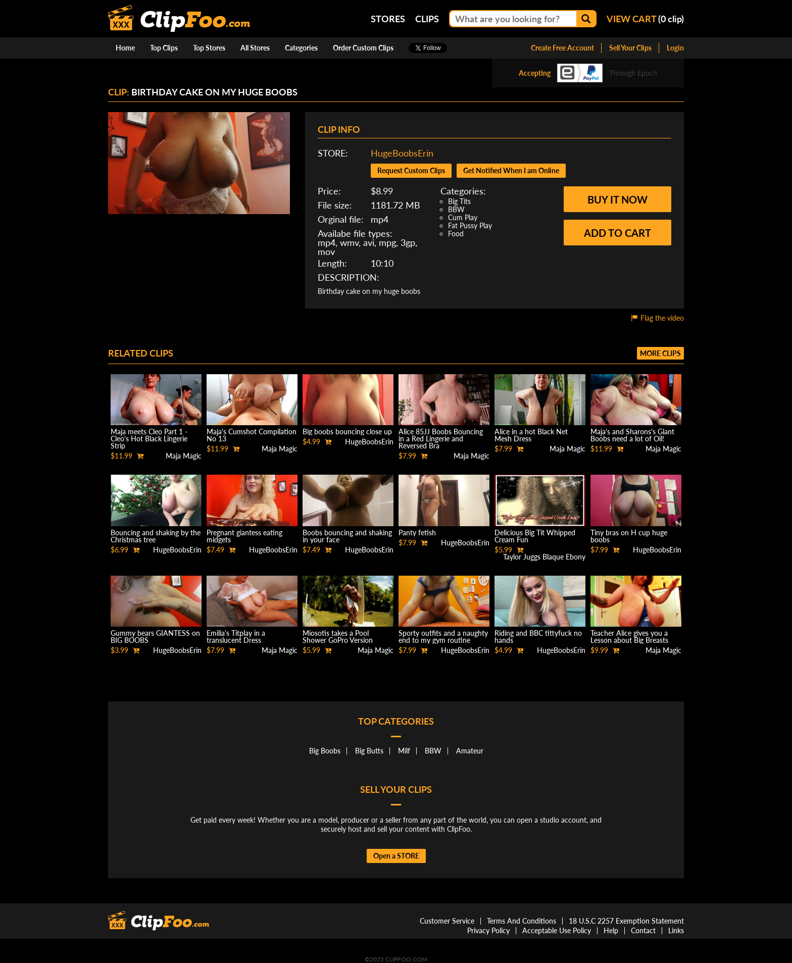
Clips (427, 18)
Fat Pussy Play (470, 225)
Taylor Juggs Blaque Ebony (544, 556)
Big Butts (369, 750)
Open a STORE (396, 855)
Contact (643, 930)
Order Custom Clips (363, 47)
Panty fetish (417, 532)
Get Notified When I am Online (511, 170)
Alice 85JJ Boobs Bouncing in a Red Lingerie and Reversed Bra (441, 438)
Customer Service (447, 921)
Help (611, 930)
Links (676, 930)
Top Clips (164, 47)
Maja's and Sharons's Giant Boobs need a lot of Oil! (632, 435)
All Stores (255, 47)
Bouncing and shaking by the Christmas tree (156, 536)
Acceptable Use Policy (556, 930)
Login (675, 47)
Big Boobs (324, 750)
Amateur (469, 750)
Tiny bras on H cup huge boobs (628, 536)
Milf (404, 750)
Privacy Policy (488, 930)
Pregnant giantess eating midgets (244, 536)
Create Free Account (562, 47)
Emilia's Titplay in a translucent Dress (236, 636)
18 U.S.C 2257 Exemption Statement (626, 921)
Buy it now (617, 199)
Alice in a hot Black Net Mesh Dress (531, 435)
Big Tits (459, 201)
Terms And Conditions (521, 921)
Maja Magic (184, 455)
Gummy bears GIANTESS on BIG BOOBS (155, 636)
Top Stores (209, 47)
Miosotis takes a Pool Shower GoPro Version (338, 636)
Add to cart (617, 233)
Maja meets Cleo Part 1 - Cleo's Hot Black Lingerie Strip (149, 438)
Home (125, 47)
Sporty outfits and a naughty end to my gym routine (443, 636)
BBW (456, 209)
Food (456, 233)
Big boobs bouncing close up (347, 431)
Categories (301, 47)
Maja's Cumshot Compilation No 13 (251, 435)
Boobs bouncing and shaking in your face (347, 536)
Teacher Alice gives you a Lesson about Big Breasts (629, 636)
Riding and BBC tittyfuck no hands (538, 636)
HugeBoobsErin (402, 153)
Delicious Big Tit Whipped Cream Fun (534, 536)
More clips (660, 353)
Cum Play (462, 217)
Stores (388, 18)
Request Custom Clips (411, 170)
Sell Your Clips (630, 47)
